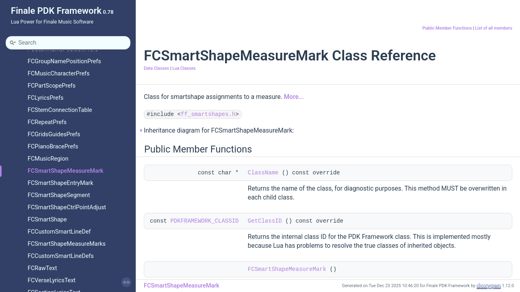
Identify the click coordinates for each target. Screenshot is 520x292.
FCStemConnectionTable (60, 110)
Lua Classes (183, 68)
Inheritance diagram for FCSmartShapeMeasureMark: (219, 130)
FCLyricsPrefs (45, 97)
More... (294, 97)
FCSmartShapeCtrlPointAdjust (67, 207)
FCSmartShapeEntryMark (60, 183)
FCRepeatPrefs (47, 122)
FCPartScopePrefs (52, 85)
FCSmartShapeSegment (59, 195)
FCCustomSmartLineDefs (61, 256)
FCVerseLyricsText (52, 280)
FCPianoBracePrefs (53, 146)
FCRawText (42, 268)
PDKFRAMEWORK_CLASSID (204, 221)
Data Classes (156, 68)
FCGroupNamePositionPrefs (64, 61)
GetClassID (265, 221)
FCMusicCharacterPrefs (58, 73)
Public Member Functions (447, 28)
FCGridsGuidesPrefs (54, 134)
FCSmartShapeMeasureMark (65, 170)
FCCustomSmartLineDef (59, 231)
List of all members (493, 28)
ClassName (263, 173)
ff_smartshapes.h (208, 114)
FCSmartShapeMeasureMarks (67, 243)
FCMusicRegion (48, 158)
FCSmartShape (47, 219)
